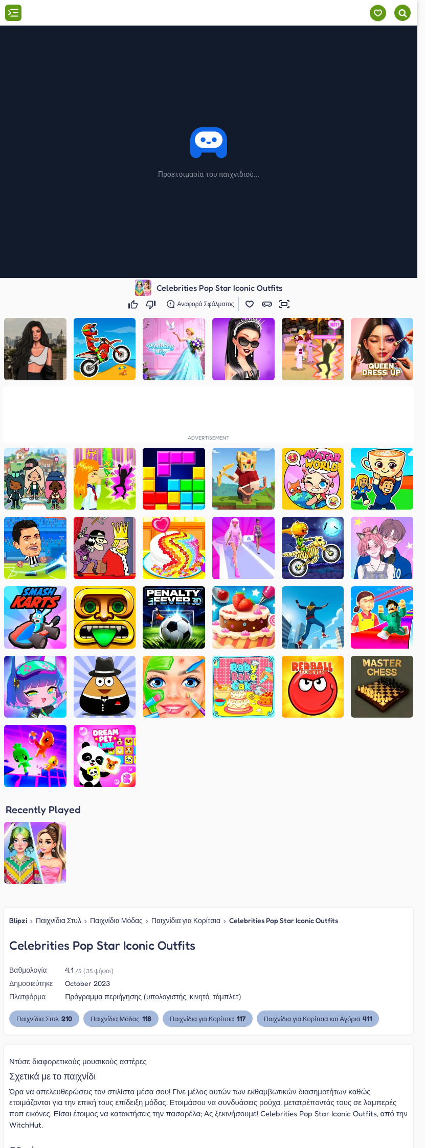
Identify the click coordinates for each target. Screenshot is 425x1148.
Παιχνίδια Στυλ (58, 920)
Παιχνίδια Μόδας (116, 920)
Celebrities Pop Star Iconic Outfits (283, 920)
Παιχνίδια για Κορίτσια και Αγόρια (318, 1018)
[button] (249, 304)
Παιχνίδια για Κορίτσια (185, 920)
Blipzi (18, 920)
